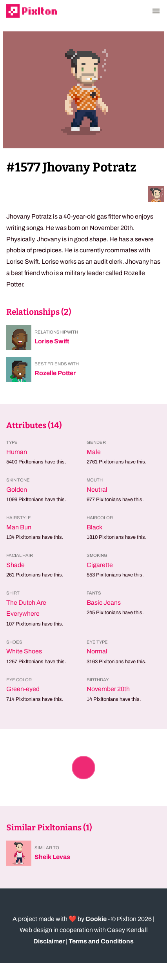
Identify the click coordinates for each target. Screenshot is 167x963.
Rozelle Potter (55, 373)
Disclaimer (49, 941)
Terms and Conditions (101, 941)
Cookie (96, 919)
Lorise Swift (51, 341)
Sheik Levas (52, 857)
